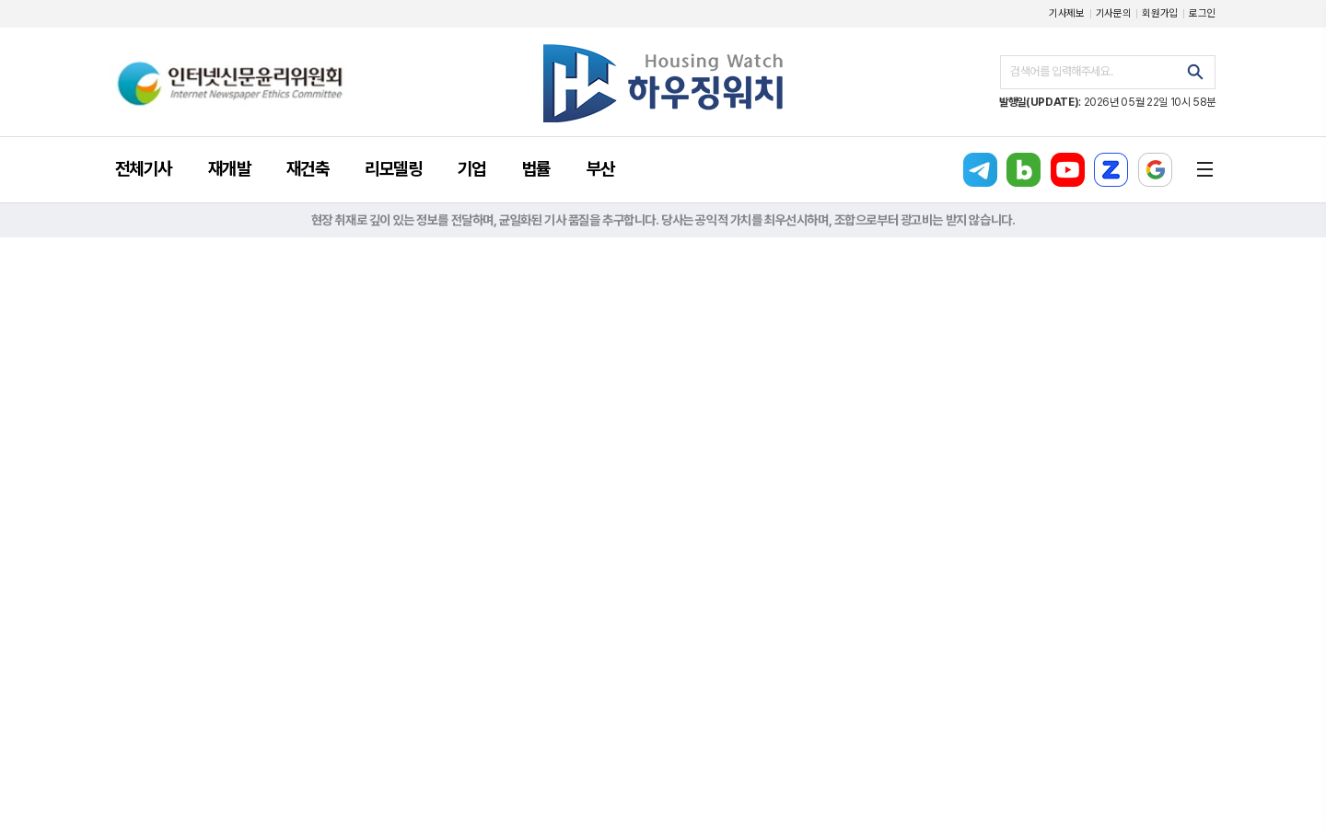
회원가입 (1160, 13)
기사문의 (1114, 13)
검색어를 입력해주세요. (1061, 71)
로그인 (1202, 13)
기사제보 (1067, 13)
